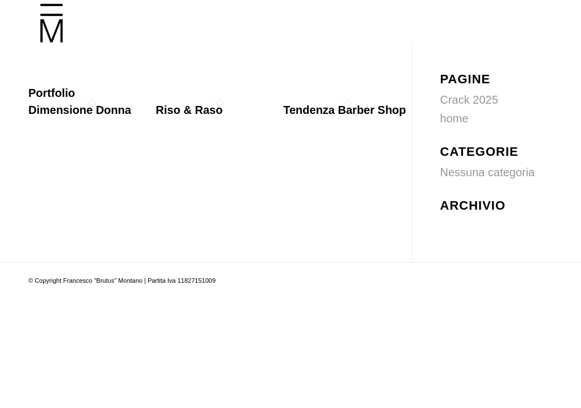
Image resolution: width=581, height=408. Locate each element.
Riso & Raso (189, 110)
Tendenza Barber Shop (344, 110)
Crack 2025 (469, 100)
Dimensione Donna (79, 110)
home (454, 118)
